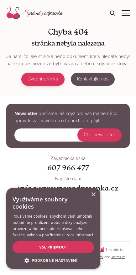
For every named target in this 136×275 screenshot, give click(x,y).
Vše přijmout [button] (53, 247)
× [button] (93, 194)
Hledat (112, 13)
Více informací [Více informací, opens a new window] (80, 235)
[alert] (53, 228)
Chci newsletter (99, 135)
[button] (53, 260)
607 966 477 (68, 167)
